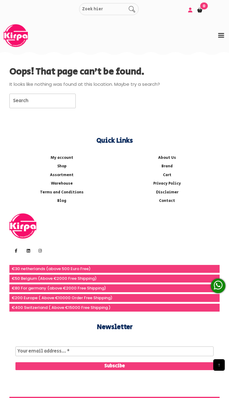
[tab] (221, 35)
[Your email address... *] (114, 351)
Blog (61, 201)
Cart (167, 175)
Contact (167, 201)
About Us (167, 158)
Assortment (62, 175)
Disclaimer (167, 192)
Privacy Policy (167, 183)
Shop (62, 166)
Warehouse (62, 183)
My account (62, 158)
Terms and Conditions (62, 192)
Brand (167, 166)
